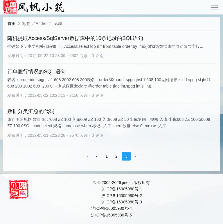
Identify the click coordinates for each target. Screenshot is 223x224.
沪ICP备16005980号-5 (111, 215)
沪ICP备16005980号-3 (121, 202)
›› (136, 156)
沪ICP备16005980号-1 (121, 189)
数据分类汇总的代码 (30, 111)
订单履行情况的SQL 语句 (36, 71)
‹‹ (87, 156)
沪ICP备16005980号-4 (111, 208)
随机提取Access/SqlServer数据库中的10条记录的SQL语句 (75, 38)
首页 (12, 23)
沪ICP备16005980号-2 (121, 195)
